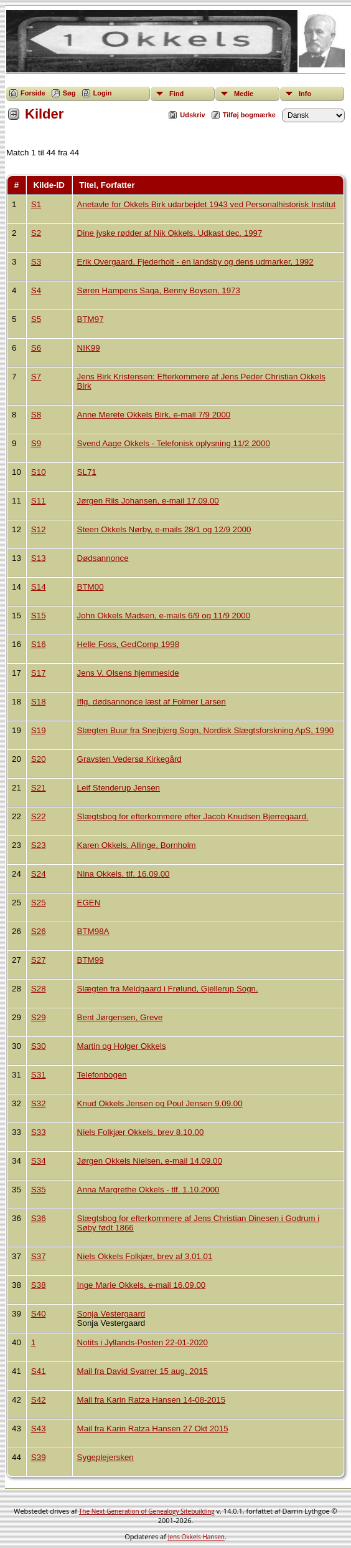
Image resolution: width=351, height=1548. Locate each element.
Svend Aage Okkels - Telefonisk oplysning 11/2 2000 (173, 443)
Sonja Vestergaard (111, 1313)
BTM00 (90, 586)
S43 (38, 1428)
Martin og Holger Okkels (121, 1046)
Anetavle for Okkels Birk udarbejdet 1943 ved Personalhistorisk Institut (206, 204)
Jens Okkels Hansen (196, 1536)
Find (176, 93)
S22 (38, 816)
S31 (38, 1074)
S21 (38, 787)
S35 (38, 1189)
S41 (38, 1371)
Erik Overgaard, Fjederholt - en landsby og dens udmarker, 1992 (195, 261)
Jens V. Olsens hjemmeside (128, 673)
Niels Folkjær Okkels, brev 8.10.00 (140, 1132)
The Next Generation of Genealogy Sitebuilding (147, 1511)
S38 (38, 1285)
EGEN (89, 902)
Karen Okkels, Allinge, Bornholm (136, 845)
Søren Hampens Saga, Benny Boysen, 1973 (158, 290)
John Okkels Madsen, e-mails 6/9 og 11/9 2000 (164, 615)
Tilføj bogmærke (249, 115)
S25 (38, 902)
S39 (38, 1457)
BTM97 (90, 319)
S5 (36, 319)
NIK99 (88, 348)
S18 (38, 701)
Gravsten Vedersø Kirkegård (129, 759)
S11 (38, 500)
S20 (38, 759)
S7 (36, 376)
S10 (38, 472)
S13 (38, 558)
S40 (38, 1313)
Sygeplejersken (105, 1457)
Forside (33, 93)
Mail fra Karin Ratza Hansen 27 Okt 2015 (152, 1428)
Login (102, 93)
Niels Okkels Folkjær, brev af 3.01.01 (145, 1256)
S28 (38, 988)
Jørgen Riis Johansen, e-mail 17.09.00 (148, 500)
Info (305, 93)
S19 (38, 730)
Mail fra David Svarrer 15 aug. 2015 (142, 1371)
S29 (38, 1017)
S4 (36, 290)
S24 (38, 874)
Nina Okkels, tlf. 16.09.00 (123, 874)
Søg (69, 93)
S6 (36, 348)
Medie (243, 93)
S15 (38, 615)
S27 (38, 960)
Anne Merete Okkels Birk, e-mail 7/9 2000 (154, 414)
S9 (36, 443)
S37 (38, 1256)
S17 (38, 673)
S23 (38, 845)
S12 (38, 529)
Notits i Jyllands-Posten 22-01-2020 (142, 1342)
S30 (38, 1046)
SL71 (86, 472)
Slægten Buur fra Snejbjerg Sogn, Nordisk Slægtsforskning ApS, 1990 (205, 730)
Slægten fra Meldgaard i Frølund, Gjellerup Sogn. (167, 988)
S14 (38, 586)
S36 (38, 1218)
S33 (38, 1132)
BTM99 (90, 960)
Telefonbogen (102, 1074)
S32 (38, 1103)
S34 (38, 1161)
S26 (38, 931)
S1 (36, 204)
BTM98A (93, 931)
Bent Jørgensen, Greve (120, 1017)
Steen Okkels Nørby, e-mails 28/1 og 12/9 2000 (164, 529)
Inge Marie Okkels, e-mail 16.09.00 (141, 1285)
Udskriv (192, 115)
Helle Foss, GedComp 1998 (128, 644)
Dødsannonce (103, 558)
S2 (36, 233)
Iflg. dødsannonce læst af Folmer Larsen (151, 701)
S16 (38, 644)
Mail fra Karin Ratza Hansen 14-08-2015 (151, 1399)
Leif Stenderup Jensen (118, 787)
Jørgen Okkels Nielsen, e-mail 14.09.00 (149, 1161)
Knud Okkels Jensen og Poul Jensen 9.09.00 (160, 1103)
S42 (38, 1399)
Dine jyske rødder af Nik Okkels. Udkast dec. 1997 (170, 233)
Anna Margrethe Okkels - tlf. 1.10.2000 (148, 1189)
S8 (36, 414)
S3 (36, 261)
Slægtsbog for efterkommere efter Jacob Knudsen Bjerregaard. (193, 816)
